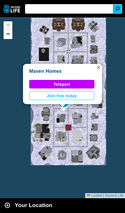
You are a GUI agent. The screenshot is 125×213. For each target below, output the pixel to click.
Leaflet (94, 195)
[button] (98, 67)
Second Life (12, 8)
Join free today (62, 95)
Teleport (62, 84)
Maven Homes (45, 71)
